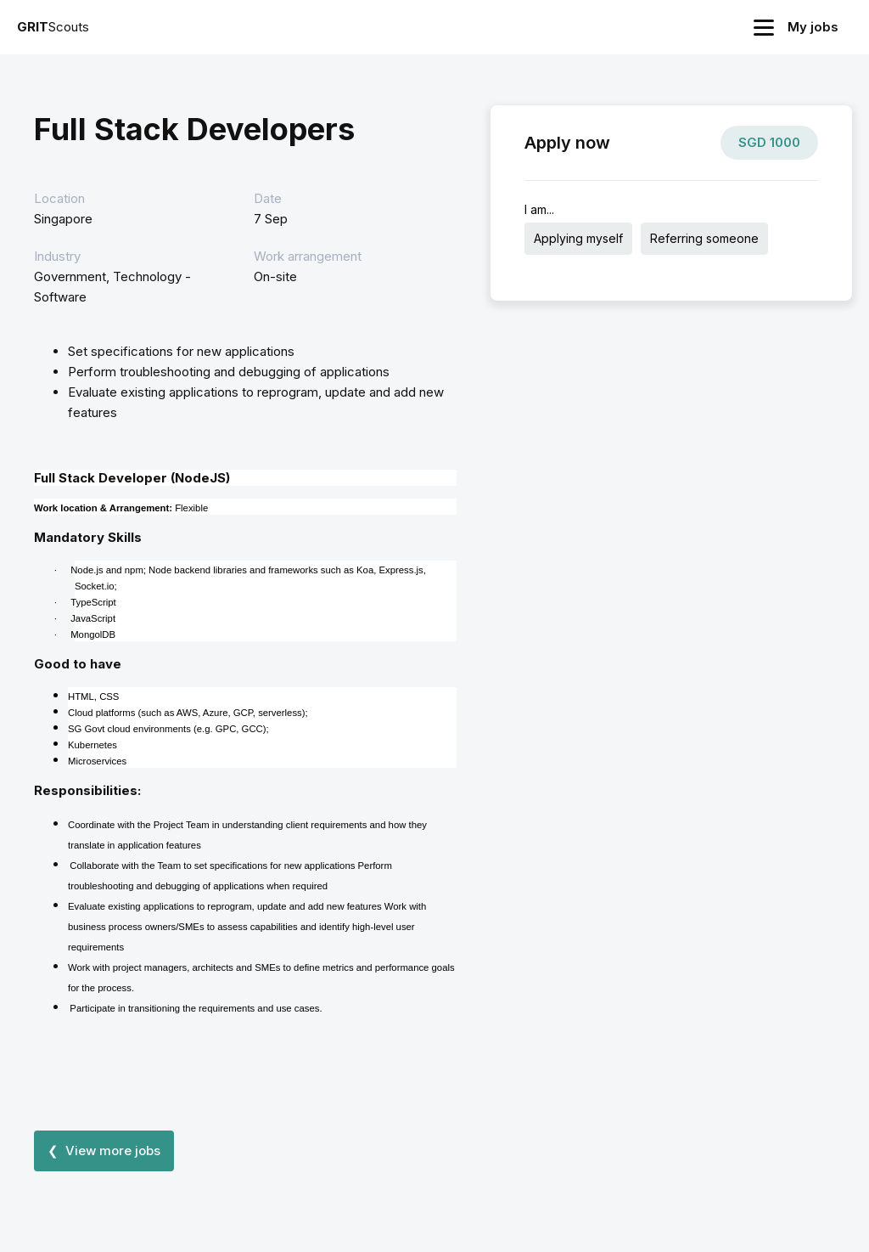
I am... (539, 209)
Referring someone (704, 238)
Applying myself (578, 238)
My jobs (813, 27)
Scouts (53, 27)
